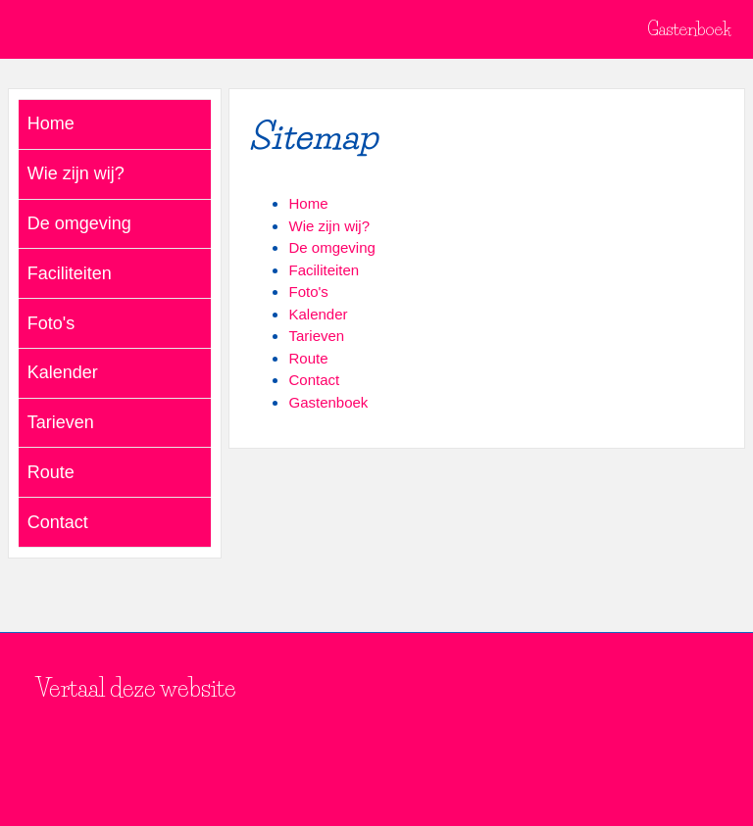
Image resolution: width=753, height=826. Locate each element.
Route (307, 358)
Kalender (317, 314)
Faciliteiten (323, 270)
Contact (313, 379)
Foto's (307, 291)
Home (307, 203)
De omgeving (331, 247)
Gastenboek (689, 29)
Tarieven (316, 335)
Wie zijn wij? (329, 226)
